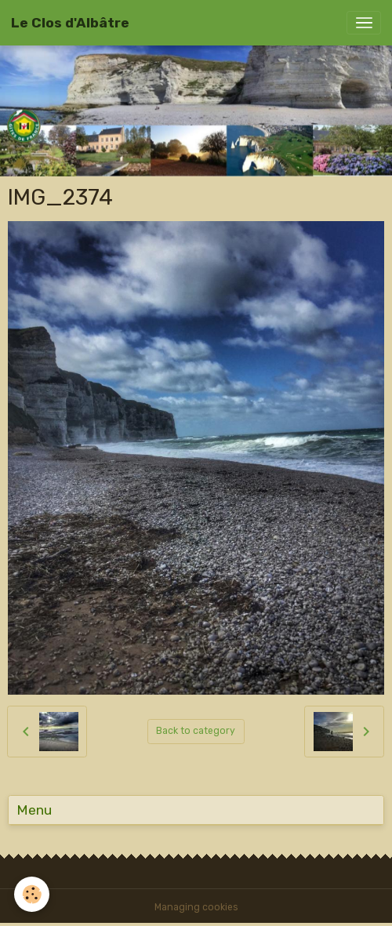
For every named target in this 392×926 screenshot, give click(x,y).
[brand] (70, 23)
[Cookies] (31, 894)
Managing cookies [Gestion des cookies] (196, 907)
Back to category (195, 730)
